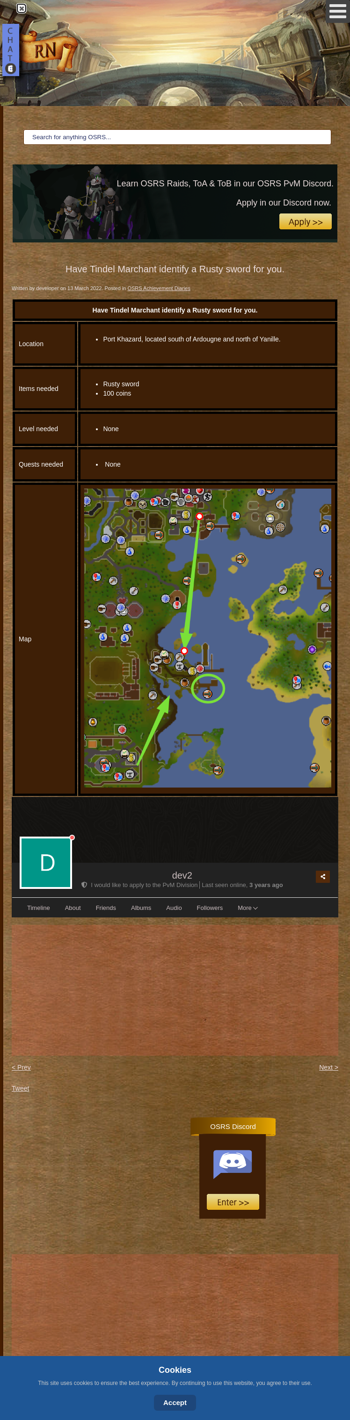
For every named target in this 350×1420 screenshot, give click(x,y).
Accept (175, 1402)
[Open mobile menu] (338, 11)
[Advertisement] (175, 990)
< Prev (21, 1067)
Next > (328, 1067)
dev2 (182, 875)
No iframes (260, 1172)
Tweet (20, 1088)
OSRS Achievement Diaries (158, 288)
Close (21, 8)
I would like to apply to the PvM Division (140, 884)
